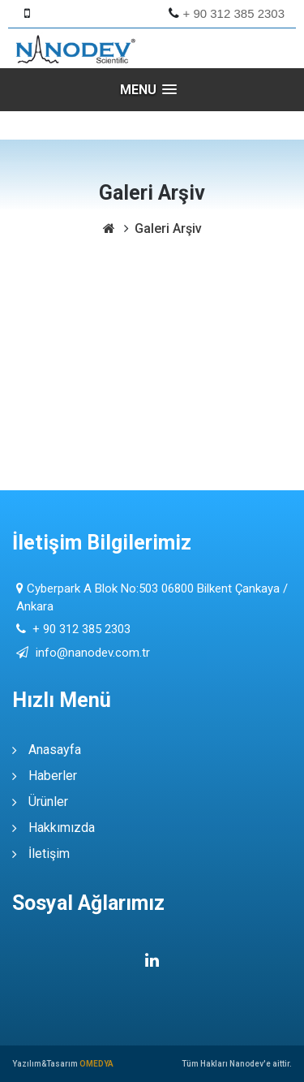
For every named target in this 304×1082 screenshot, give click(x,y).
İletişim (49, 853)
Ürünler (48, 801)
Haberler (52, 775)
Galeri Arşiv (168, 228)
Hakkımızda (61, 827)
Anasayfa (54, 749)
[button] (152, 89)
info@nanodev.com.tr (91, 652)
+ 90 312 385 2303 (234, 13)
